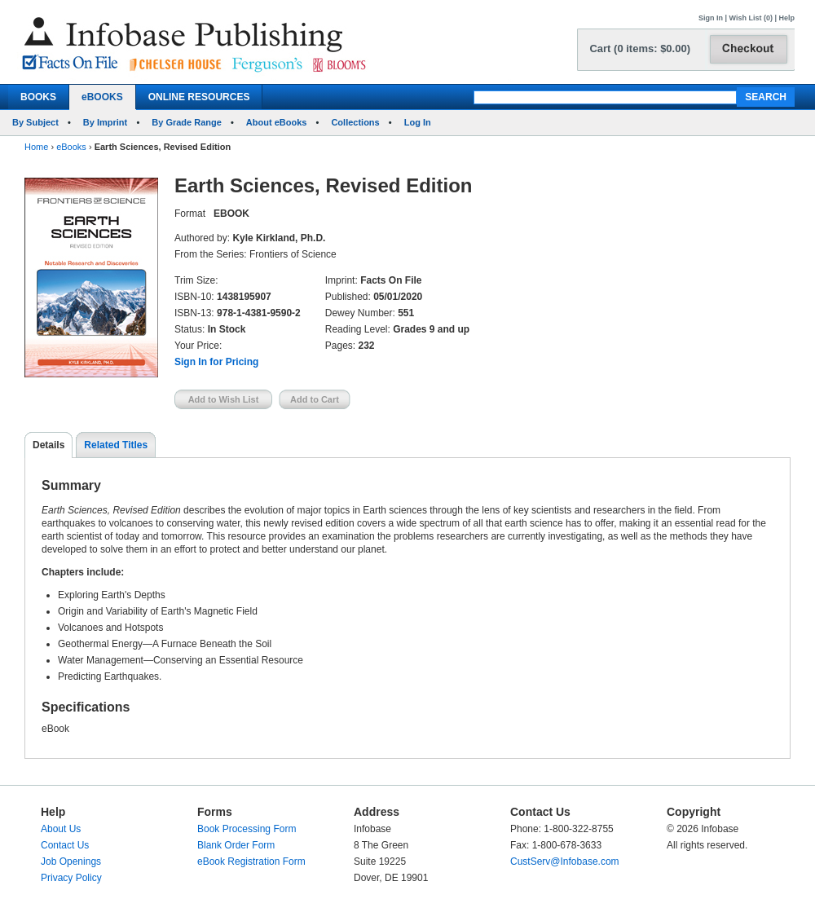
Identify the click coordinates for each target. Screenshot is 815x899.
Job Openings (71, 861)
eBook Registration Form (251, 861)
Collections (355, 122)
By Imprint (105, 122)
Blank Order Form (236, 845)
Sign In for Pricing (216, 362)
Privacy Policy (71, 878)
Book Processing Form (246, 829)
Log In (417, 122)
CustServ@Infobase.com (564, 861)
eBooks (71, 147)
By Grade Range (187, 122)
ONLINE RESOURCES (199, 97)
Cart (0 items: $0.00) (639, 48)
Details (48, 445)
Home (36, 147)
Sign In (710, 18)
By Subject (35, 122)
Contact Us (65, 845)
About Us (61, 829)
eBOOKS (102, 97)
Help (786, 18)
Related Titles (116, 445)
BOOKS (38, 97)
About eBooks (276, 122)
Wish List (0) (751, 18)
